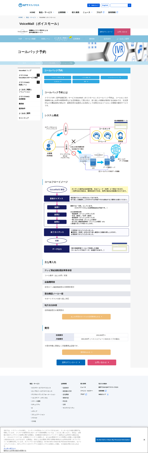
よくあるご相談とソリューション (25, 91)
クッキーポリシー (10, 448)
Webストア (93, 5)
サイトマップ (24, 118)
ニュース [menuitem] (87, 14)
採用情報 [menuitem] (113, 12)
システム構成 (86, 77)
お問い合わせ (102, 362)
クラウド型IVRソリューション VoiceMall (29, 63)
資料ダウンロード (71, 362)
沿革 (64, 404)
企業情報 (64, 384)
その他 (33, 421)
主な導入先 (57, 81)
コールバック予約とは (58, 77)
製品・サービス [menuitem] (45, 14)
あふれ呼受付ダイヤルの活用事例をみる (86, 317)
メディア (34, 411)
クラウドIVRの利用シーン (51, 63)
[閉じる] (144, 439)
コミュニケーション (38, 414)
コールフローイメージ (114, 77)
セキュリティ (35, 404)
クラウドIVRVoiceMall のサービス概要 (28, 76)
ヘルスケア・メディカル (39, 397)
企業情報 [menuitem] (62, 14)
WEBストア (104, 394)
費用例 (21, 104)
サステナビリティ (69, 408)
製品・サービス (31, 17)
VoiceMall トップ (25, 70)
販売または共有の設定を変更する (15, 450)
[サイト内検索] (120, 5)
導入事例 (83, 384)
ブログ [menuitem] (100, 12)
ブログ (83, 394)
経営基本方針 (67, 391)
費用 (86, 81)
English (105, 5)
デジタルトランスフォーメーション (43, 394)
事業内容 (66, 397)
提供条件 (22, 108)
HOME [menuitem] (32, 12)
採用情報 (103, 391)
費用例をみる (86, 352)
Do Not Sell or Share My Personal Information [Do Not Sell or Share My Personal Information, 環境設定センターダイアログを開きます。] (113, 440)
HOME (20, 17)
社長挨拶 (66, 387)
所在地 (65, 401)
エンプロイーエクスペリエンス (41, 391)
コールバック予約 (67, 63)
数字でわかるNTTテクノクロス (108, 387)
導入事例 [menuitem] (75, 12)
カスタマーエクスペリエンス (41, 387)
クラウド (34, 418)
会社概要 (66, 394)
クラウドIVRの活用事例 (24, 98)
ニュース (83, 387)
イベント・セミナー (86, 391)
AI (32, 408)
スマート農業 (35, 401)
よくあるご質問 (24, 113)
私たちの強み (103, 384)
